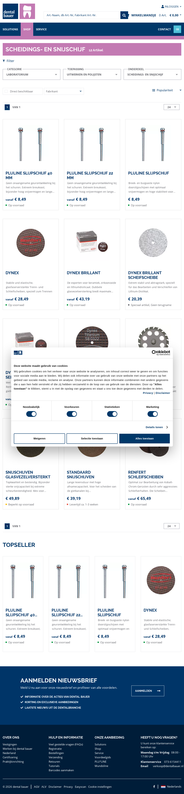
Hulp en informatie (66, 737)
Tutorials (54, 765)
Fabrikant (51, 91)
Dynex (12, 272)
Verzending (55, 756)
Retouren (54, 761)
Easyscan (79, 786)
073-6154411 (171, 761)
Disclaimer (163, 392)
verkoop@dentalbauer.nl (167, 765)
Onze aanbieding (109, 737)
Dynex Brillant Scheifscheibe (144, 275)
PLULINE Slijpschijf (148, 173)
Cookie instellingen (98, 786)
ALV (43, 786)
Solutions (11, 28)
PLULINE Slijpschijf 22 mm (90, 175)
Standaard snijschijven (81, 474)
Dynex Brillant (83, 272)
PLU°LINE (101, 761)
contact (164, 28)
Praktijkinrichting (12, 761)
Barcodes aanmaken (61, 769)
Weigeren (39, 438)
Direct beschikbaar (21, 91)
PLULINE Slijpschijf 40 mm (29, 175)
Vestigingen (10, 744)
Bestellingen (56, 752)
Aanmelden (143, 690)
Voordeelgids (102, 756)
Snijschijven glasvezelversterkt (28, 474)
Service (43, 28)
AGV (35, 786)
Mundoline (101, 765)
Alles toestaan (144, 438)
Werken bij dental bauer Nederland (17, 750)
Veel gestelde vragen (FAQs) (66, 744)
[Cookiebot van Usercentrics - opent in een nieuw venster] (154, 352)
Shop (28, 28)
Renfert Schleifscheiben (146, 474)
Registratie (55, 748)
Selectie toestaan (92, 438)
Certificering (10, 756)
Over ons (11, 737)
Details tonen (154, 427)
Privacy (148, 392)
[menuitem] (19, 11)
